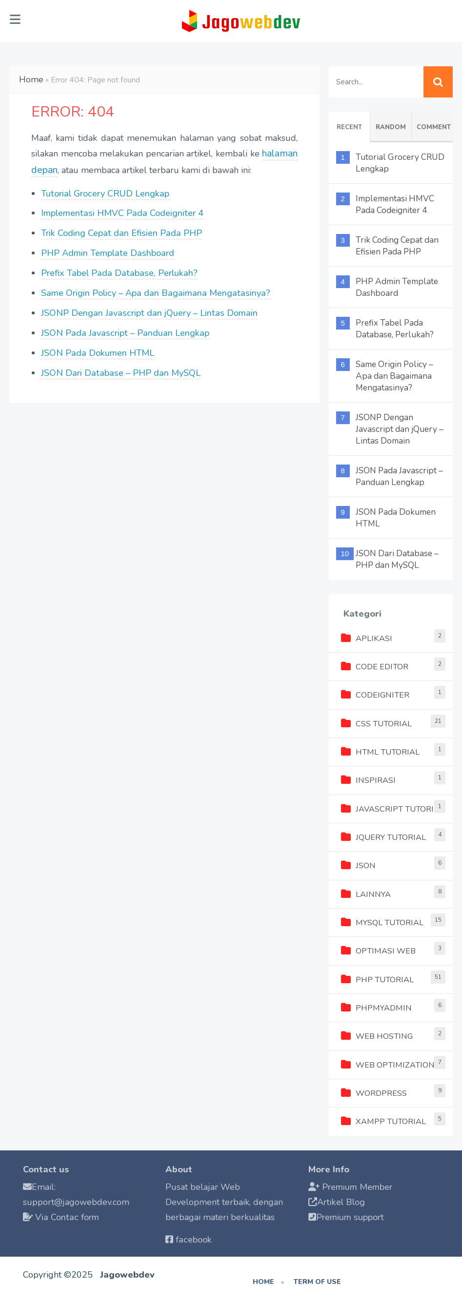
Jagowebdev (127, 1271)
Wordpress (374, 1090)
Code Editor (374, 666)
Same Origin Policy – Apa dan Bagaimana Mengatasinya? (153, 287)
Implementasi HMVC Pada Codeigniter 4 (121, 208)
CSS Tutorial (376, 723)
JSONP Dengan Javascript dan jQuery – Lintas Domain (147, 307)
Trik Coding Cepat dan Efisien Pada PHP (120, 228)
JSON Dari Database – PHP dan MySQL (118, 367)
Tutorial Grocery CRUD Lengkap (105, 188)
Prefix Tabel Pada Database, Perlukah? (118, 268)
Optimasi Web (378, 949)
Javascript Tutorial (391, 807)
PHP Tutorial (376, 977)
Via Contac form (66, 1214)
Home (29, 78)
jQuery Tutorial (382, 836)
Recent (349, 127)
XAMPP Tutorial (382, 1118)
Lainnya (366, 892)
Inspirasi (368, 779)
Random (391, 127)
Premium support (351, 1214)
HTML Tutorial (379, 751)
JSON (358, 864)
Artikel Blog (341, 1199)
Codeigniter (375, 694)
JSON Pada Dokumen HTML (97, 347)
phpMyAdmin (375, 1005)
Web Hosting (376, 1034)
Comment (434, 127)
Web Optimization (387, 1062)
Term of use (317, 1278)
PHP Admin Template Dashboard (107, 248)
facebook (193, 1237)
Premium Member (359, 1184)
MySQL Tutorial (381, 920)
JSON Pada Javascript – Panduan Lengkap (123, 327)
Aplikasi (366, 638)
